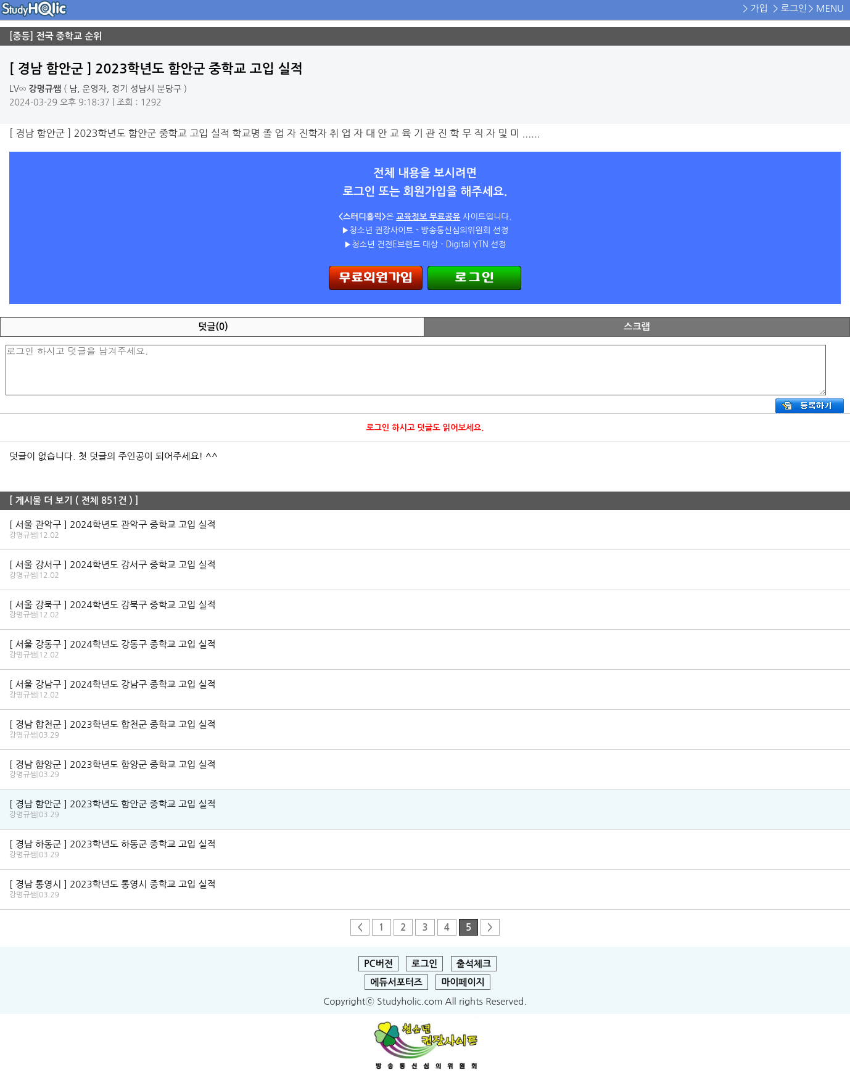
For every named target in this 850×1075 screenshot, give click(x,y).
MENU (830, 8)
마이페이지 (463, 982)
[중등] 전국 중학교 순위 (55, 36)
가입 (759, 8)
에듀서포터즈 (396, 982)
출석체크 (473, 963)
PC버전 (378, 963)
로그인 (794, 8)
